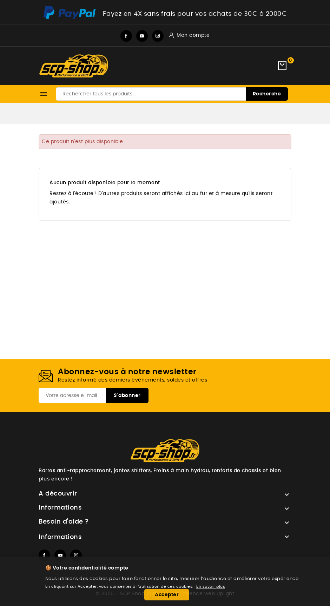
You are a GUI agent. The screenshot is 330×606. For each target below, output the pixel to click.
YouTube (142, 36)
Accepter (167, 594)
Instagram (158, 36)
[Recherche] (172, 94)
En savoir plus (210, 586)
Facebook (126, 36)
